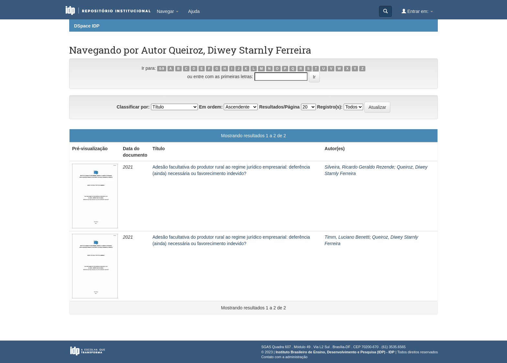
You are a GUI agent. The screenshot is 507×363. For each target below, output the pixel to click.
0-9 (161, 68)
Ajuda (194, 11)
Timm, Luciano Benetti (347, 237)
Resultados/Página (279, 106)
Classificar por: (133, 106)
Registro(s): (329, 106)
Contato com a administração (284, 357)
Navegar (167, 11)
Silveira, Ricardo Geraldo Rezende (359, 167)
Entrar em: (417, 11)
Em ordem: (210, 106)
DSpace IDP (87, 25)
